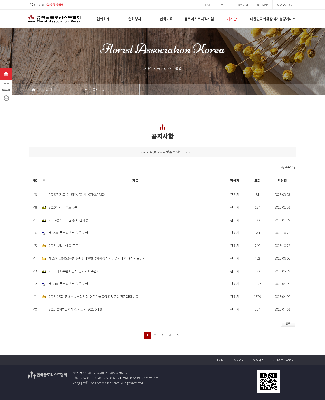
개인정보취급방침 (283, 360)
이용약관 (258, 360)
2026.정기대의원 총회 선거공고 (70, 220)
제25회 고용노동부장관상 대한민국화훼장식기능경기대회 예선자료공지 (97, 258)
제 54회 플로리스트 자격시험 (68, 283)
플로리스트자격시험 (199, 18)
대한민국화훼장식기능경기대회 (273, 18)
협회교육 (166, 18)
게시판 (232, 18)
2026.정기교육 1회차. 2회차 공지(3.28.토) (77, 194)
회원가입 (239, 360)
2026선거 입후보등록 (63, 207)
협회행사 (134, 18)
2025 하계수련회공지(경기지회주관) (73, 271)
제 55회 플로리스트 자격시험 (68, 232)
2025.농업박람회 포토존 (65, 245)
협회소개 (103, 18)
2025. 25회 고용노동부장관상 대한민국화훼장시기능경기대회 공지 (94, 296)
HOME (221, 360)
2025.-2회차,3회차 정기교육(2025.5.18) (75, 309)
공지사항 (99, 89)
